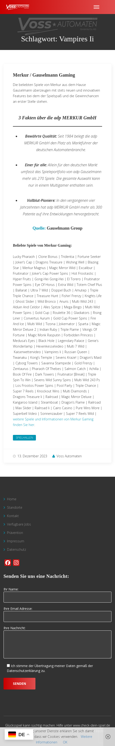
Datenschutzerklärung (23, 670)
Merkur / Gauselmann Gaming (44, 75)
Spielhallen (24, 438)
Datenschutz (16, 549)
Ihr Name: (57, 593)
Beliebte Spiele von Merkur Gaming (42, 245)
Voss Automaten (67, 456)
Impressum (15, 541)
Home (11, 499)
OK (65, 742)
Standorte (14, 507)
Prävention (15, 532)
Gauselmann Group (64, 228)
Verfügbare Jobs (19, 524)
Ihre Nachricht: (57, 642)
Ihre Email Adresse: (57, 612)
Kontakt (13, 516)
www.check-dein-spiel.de (91, 725)
